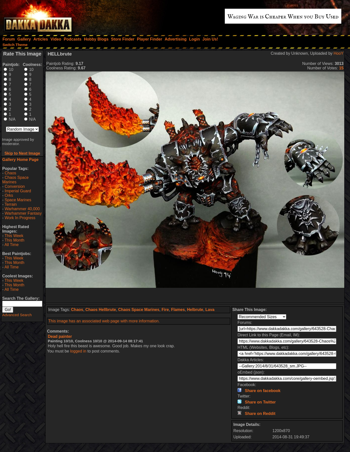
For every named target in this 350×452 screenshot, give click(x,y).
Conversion (15, 186)
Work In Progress (20, 218)
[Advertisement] (195, 295)
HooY (339, 53)
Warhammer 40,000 (22, 209)
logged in (78, 351)
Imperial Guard (18, 191)
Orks (9, 195)
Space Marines (18, 200)
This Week (13, 236)
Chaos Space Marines (15, 179)
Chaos (10, 173)
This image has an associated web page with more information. (104, 321)
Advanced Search (17, 315)
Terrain (10, 204)
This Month (14, 240)
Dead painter (60, 336)
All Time (11, 245)
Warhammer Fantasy (23, 213)
